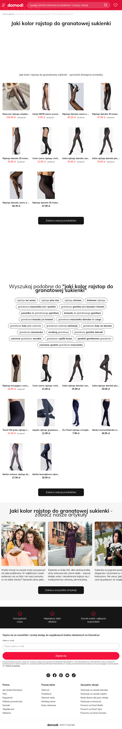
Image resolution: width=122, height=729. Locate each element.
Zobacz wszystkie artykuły (61, 590)
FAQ (5, 693)
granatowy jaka (82, 306)
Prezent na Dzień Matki (92, 705)
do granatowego (40, 313)
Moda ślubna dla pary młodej (94, 697)
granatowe (97, 325)
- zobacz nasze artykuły (61, 513)
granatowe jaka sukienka (25, 325)
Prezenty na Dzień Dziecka (93, 713)
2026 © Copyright (67, 725)
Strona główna (9, 14)
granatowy (58, 332)
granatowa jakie (37, 306)
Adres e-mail (8, 640)
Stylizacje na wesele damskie (94, 690)
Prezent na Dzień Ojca (91, 709)
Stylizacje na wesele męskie (94, 693)
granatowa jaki (37, 319)
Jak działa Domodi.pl (12, 690)
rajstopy (26, 300)
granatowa (31, 332)
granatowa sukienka (62, 325)
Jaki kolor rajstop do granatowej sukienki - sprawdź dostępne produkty (61, 74)
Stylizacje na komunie (91, 701)
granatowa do (79, 319)
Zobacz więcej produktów (61, 220)
